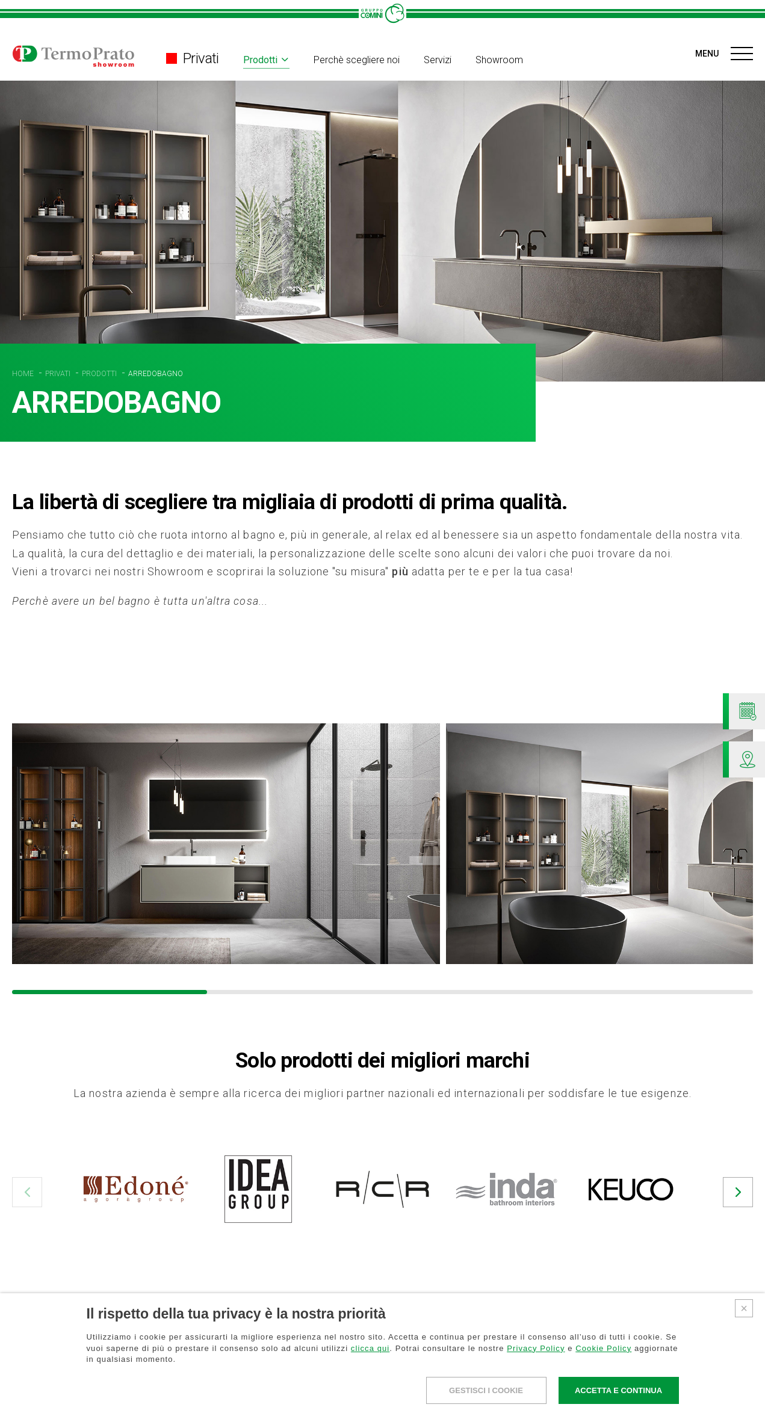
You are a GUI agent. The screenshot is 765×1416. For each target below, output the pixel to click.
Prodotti (260, 60)
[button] (27, 1192)
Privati (192, 58)
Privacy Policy (536, 1348)
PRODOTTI (100, 373)
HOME (24, 373)
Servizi (437, 60)
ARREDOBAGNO (155, 373)
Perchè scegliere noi (357, 60)
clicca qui (370, 1348)
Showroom (499, 60)
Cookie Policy (603, 1348)
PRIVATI (58, 373)
